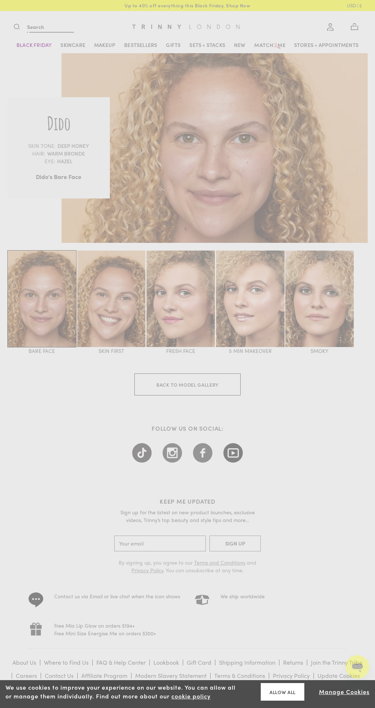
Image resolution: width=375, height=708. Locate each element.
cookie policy (191, 696)
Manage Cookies (344, 691)
